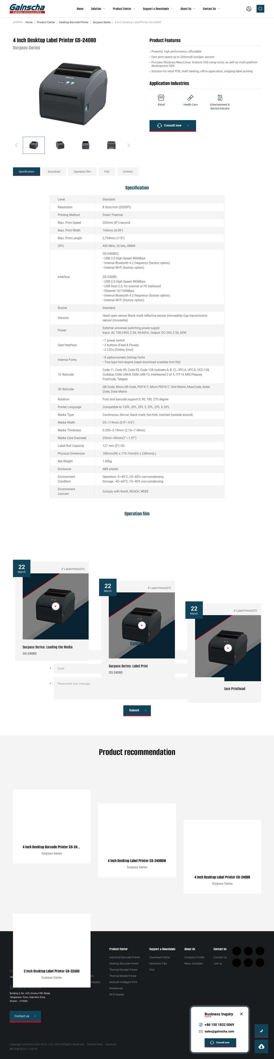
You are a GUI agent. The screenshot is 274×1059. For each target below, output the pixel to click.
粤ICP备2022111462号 (24, 1048)
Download (54, 171)
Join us (217, 963)
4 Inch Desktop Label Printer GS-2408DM (137, 893)
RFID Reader (116, 994)
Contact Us (209, 8)
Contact (128, 171)
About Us (186, 8)
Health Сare (68, 963)
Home (80, 8)
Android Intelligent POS (123, 982)
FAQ (106, 171)
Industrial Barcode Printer (124, 957)
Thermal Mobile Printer (123, 975)
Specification (26, 171)
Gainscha (111, 1044)
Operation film (82, 171)
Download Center (159, 957)
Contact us (22, 1016)
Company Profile (194, 957)
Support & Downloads (156, 8)
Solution (96, 8)
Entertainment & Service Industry (80, 982)
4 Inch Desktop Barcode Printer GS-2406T (52, 893)
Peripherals (116, 988)
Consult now (173, 125)
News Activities (193, 963)
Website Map (95, 1044)
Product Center (122, 8)
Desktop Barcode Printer (74, 22)
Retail (64, 957)
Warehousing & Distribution (77, 975)
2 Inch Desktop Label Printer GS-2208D (52, 974)
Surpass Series (102, 22)
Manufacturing (70, 969)
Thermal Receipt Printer (123, 969)
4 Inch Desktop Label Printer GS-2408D (222, 893)
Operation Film (158, 963)
